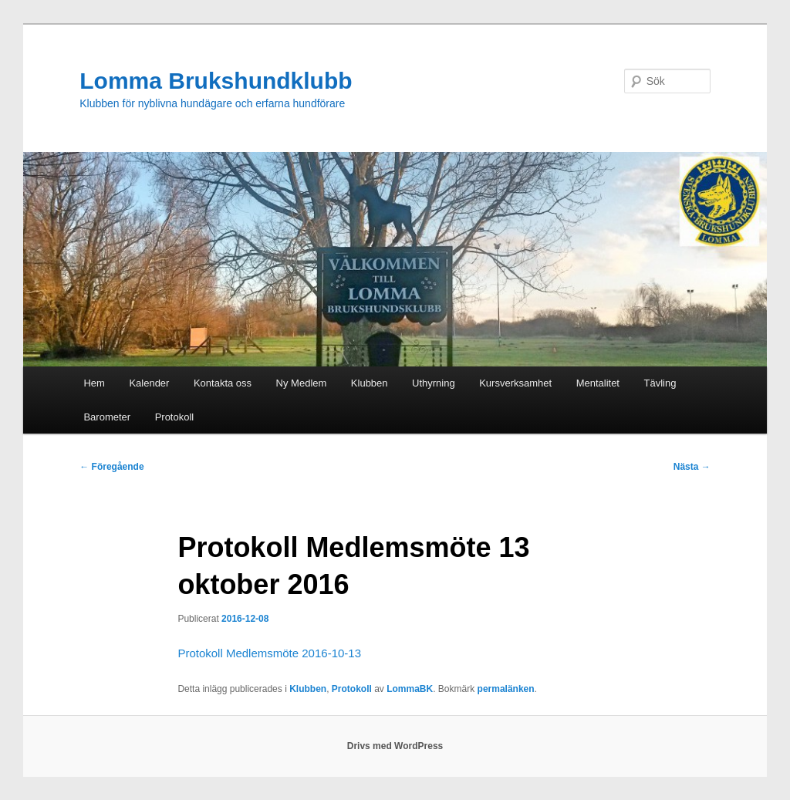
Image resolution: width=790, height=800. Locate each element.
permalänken (506, 689)
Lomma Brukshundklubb (215, 80)
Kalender (149, 383)
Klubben (369, 383)
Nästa (692, 466)
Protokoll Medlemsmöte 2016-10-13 (269, 653)
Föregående (111, 466)
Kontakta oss (223, 383)
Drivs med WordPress (395, 746)
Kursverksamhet (515, 383)
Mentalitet (598, 383)
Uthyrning (433, 383)
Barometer (106, 417)
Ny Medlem (301, 383)
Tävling (660, 383)
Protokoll (174, 417)
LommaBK (410, 689)
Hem (93, 383)
